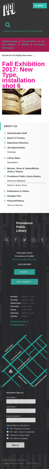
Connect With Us (29, 41)
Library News (13, 158)
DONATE (25, 45)
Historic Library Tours (17, 185)
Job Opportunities (16, 148)
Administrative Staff (17, 133)
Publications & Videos (18, 191)
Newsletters (12, 162)
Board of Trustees (16, 138)
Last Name (11, 407)
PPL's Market (24, 282)
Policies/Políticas (15, 201)
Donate (24, 272)
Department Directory (18, 143)
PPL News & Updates (19, 438)
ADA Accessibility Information (24, 259)
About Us (10, 126)
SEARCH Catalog (9, 41)
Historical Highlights (16, 181)
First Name (11, 397)
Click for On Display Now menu (17, 55)
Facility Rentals (17, 325)
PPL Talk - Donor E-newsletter (22, 432)
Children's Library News (20, 435)
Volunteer (11, 152)
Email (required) (13, 416)
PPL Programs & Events (20, 429)
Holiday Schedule (18, 322)
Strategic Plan (14, 196)
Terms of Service (15, 205)
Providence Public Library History (24, 176)
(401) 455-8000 (24, 264)
